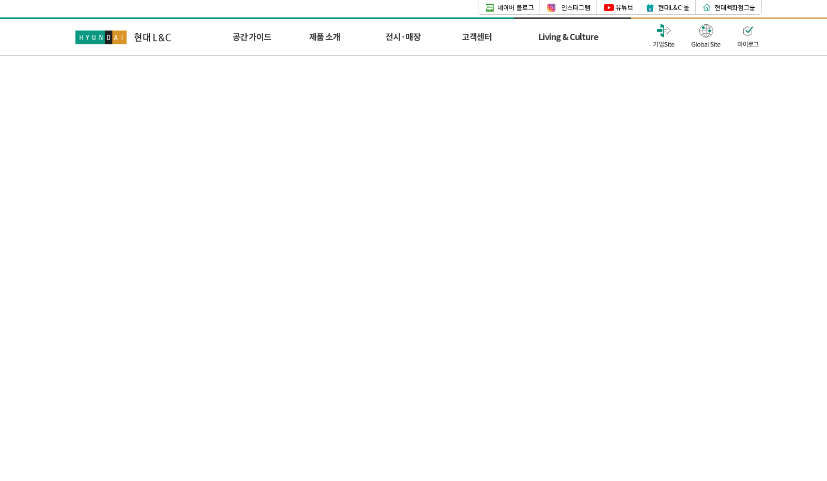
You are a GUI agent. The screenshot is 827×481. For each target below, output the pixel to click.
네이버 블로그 (515, 7)
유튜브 (624, 7)
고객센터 (477, 36)
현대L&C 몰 (673, 7)
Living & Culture (568, 36)
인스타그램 (575, 7)
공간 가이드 (252, 36)
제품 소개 (324, 36)
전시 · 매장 (403, 36)
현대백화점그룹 (735, 7)
